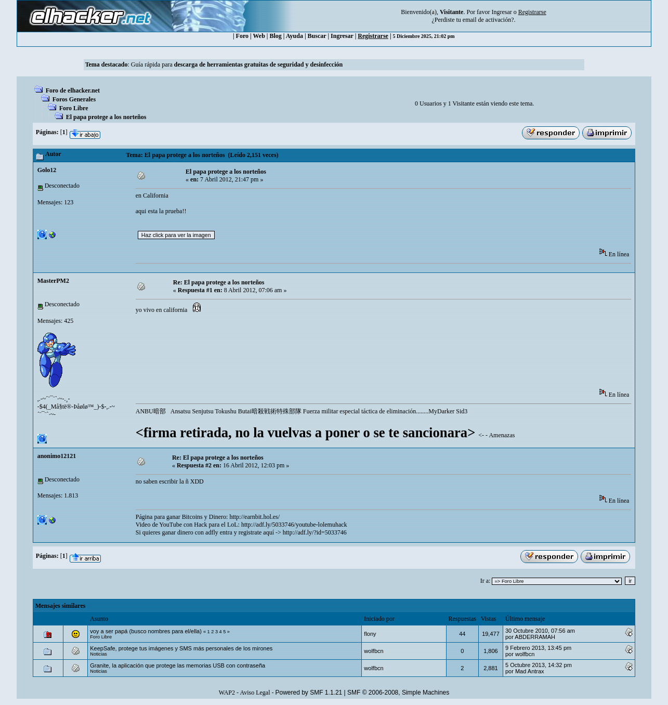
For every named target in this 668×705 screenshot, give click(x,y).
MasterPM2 (53, 280)
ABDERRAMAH (535, 637)
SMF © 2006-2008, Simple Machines (398, 692)
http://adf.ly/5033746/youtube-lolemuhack (294, 524)
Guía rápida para (237, 64)
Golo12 (47, 170)
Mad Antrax (529, 671)
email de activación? (488, 19)
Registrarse (373, 36)
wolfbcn (373, 651)
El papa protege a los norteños (106, 117)
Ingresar (501, 12)
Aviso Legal (255, 692)
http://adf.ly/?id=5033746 (315, 532)
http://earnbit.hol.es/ (254, 516)
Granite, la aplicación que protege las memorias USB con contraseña (177, 665)
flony (370, 634)
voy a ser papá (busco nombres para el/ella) (146, 631)
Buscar (317, 36)
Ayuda (294, 36)
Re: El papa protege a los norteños (219, 282)
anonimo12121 (56, 456)
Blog (276, 36)
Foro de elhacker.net (73, 90)
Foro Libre (73, 108)
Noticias (98, 654)
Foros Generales (74, 99)
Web (259, 36)
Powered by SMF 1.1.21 (309, 692)
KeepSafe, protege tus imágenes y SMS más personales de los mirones (181, 648)
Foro (242, 36)
